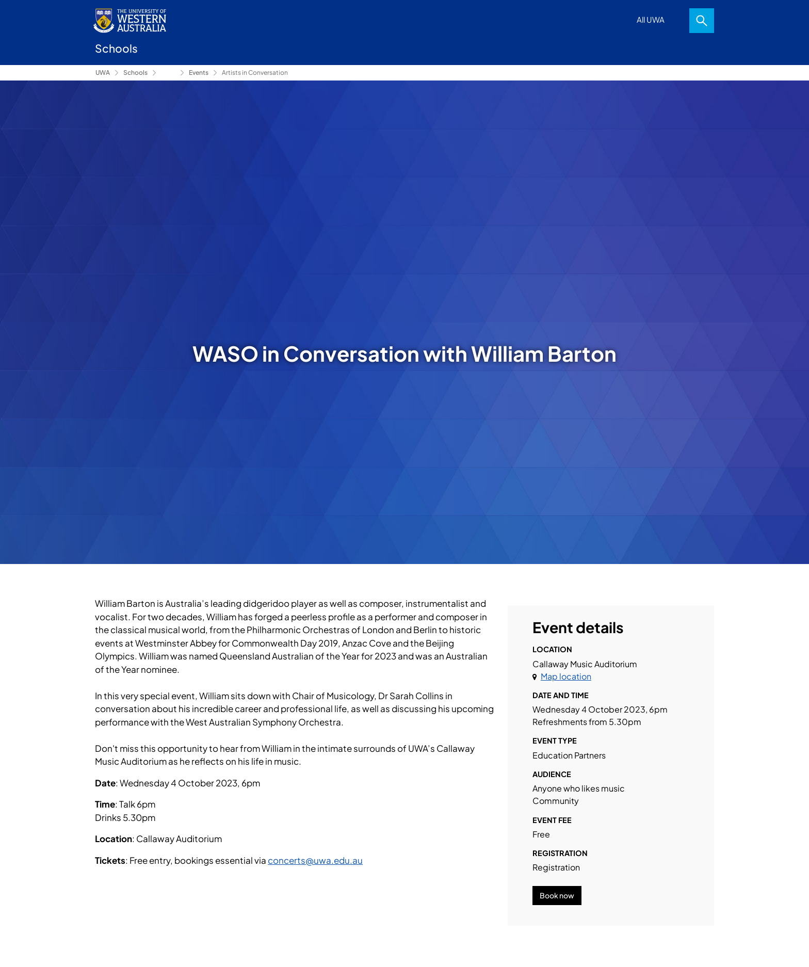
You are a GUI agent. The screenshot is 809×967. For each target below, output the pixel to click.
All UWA (651, 19)
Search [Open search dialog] (701, 20)
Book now (557, 895)
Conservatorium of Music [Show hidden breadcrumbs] (168, 72)
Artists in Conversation (255, 72)
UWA (102, 72)
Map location (566, 676)
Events (198, 72)
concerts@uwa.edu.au (315, 860)
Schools (135, 72)
